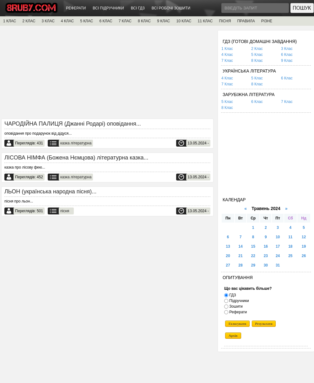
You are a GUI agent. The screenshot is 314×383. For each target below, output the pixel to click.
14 (240, 246)
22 (253, 256)
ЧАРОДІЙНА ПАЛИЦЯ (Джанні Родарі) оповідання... (72, 124)
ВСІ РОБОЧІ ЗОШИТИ (171, 8)
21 (240, 256)
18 (290, 246)
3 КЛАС (48, 21)
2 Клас (257, 48)
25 (290, 256)
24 (278, 256)
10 (278, 237)
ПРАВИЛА (246, 21)
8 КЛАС (144, 21)
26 (304, 256)
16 (266, 246)
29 (253, 265)
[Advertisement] (107, 74)
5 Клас (257, 54)
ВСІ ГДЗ (138, 8)
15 (253, 246)
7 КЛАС (125, 21)
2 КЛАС (28, 21)
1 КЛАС (9, 21)
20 (228, 256)
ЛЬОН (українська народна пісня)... (50, 191)
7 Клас (227, 60)
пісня (64, 211)
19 (304, 246)
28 (240, 265)
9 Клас (287, 60)
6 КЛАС (105, 21)
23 (266, 256)
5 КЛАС (86, 21)
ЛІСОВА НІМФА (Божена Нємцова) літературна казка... (76, 157)
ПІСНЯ (225, 21)
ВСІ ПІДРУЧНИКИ (108, 8)
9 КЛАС (163, 21)
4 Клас (227, 54)
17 (278, 246)
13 (228, 246)
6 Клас (287, 54)
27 (228, 265)
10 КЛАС (184, 21)
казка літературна (75, 143)
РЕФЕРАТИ (76, 8)
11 (290, 237)
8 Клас (257, 60)
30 (266, 265)
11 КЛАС (205, 21)
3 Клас (287, 48)
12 (304, 237)
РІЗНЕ (266, 21)
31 (278, 265)
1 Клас (227, 48)
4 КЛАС (67, 21)
